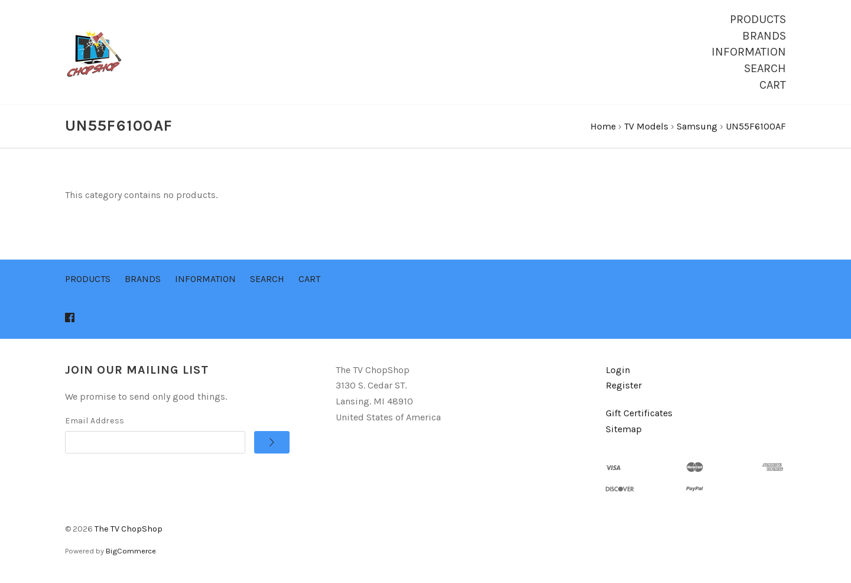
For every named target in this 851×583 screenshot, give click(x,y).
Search (765, 68)
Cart (772, 85)
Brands (764, 36)
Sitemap (624, 430)
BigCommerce (131, 553)
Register (624, 387)
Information (749, 52)
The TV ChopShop (129, 531)
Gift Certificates (639, 415)
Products (758, 19)
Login (618, 371)
